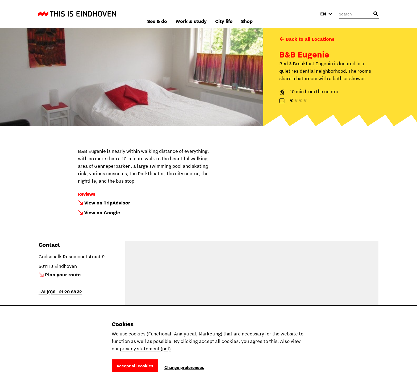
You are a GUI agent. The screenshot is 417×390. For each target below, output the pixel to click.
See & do (214, 14)
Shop (304, 14)
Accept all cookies (134, 365)
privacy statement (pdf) (145, 349)
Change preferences (184, 367)
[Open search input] (375, 13)
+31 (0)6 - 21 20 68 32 (60, 292)
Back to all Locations (310, 39)
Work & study (248, 14)
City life (280, 14)
